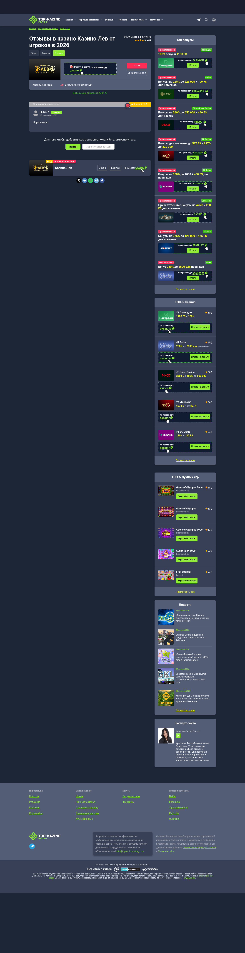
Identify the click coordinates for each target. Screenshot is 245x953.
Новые (79, 798)
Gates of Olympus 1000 (189, 531)
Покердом (206, 50)
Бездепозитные (131, 798)
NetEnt (172, 798)
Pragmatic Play (182, 492)
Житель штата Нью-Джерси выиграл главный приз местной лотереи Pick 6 (192, 620)
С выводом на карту (87, 809)
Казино (69, 19)
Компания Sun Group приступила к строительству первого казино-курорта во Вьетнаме (193, 700)
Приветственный (167, 50)
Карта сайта (35, 815)
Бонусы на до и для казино (182, 114)
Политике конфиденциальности (199, 849)
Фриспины (128, 803)
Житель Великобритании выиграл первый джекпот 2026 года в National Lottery (192, 659)
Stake (208, 264)
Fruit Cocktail (183, 573)
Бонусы (109, 19)
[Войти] (213, 20)
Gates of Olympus (186, 510)
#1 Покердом (184, 314)
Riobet (208, 78)
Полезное (155, 19)
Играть (137, 65)
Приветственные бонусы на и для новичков (184, 207)
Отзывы (60, 53)
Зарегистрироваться (98, 146)
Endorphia (174, 803)
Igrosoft (179, 577)
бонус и (172, 54)
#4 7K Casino (183, 403)
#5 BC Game (183, 433)
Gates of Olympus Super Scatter (190, 489)
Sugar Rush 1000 (185, 552)
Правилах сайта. (166, 853)
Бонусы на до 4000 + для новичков (183, 176)
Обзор (34, 53)
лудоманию (189, 880)
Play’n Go (174, 815)
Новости (123, 19)
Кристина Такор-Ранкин (188, 733)
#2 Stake (181, 344)
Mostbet (207, 233)
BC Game (207, 171)
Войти (73, 146)
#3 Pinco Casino (185, 373)
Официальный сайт (137, 73)
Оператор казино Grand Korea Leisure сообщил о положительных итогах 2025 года (191, 679)
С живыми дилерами (87, 815)
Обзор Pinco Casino (202, 109)
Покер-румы (137, 19)
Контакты (34, 809)
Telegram (199, 20)
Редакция (34, 803)
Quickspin (174, 820)
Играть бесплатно (187, 498)
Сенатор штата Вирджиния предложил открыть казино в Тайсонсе (191, 639)
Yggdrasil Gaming (178, 809)
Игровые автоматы (89, 19)
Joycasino (206, 202)
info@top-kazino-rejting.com (130, 853)
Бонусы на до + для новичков (182, 83)
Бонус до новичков (181, 268)
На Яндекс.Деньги (86, 803)
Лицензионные (84, 820)
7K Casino (206, 140)
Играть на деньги (200, 329)
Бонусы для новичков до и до (184, 145)
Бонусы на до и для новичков (182, 238)
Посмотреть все (185, 462)
